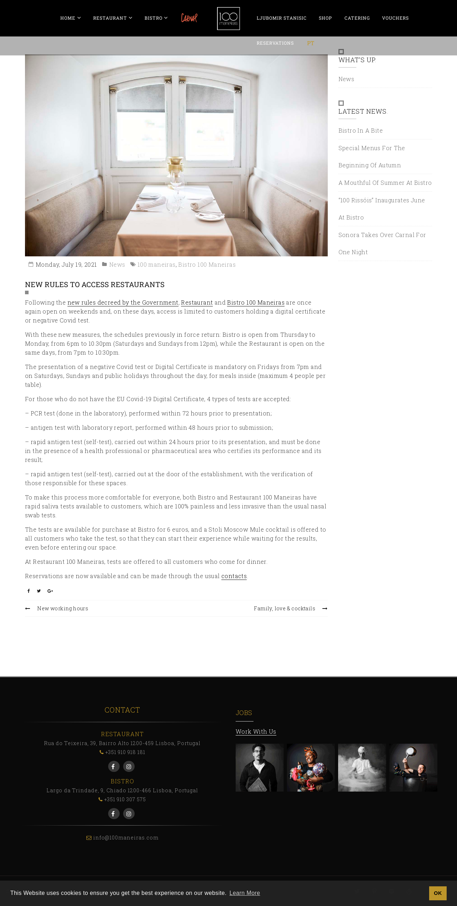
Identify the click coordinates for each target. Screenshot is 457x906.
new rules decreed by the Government (123, 302)
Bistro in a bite (360, 130)
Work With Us (256, 731)
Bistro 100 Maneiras (207, 264)
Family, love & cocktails (290, 608)
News (117, 264)
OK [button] (438, 893)
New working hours (56, 608)
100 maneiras (156, 264)
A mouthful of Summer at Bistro (385, 182)
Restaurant (197, 302)
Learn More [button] (245, 893)
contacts (234, 576)
